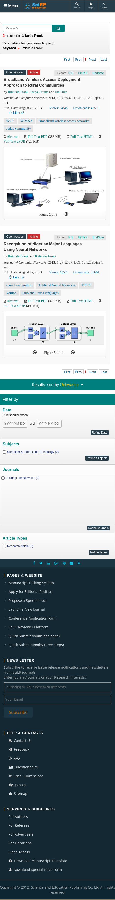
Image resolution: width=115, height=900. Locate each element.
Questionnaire (23, 767)
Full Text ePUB (14, 141)
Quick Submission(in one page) (34, 636)
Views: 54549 (58, 108)
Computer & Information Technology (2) (33, 452)
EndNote (98, 73)
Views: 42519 (58, 272)
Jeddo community (18, 128)
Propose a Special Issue (28, 600)
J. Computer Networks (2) (23, 478)
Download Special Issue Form (35, 869)
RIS (70, 73)
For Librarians (20, 843)
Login (90, 5)
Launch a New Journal (27, 609)
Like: (16, 113)
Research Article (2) (20, 546)
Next (92, 59)
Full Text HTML (81, 137)
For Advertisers (21, 834)
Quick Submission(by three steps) (36, 644)
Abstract (12, 137)
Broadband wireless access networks (64, 121)
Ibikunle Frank (18, 92)
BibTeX (82, 73)
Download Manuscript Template (38, 860)
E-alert (105, 5)
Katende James (45, 256)
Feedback (19, 749)
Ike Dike (61, 92)
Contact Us (20, 740)
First (67, 59)
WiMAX (26, 121)
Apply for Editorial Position (30, 591)
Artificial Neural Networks (56, 285)
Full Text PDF (37, 137)
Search (77, 5)
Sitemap (18, 793)
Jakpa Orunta (39, 92)
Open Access (19, 852)
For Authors (18, 816)
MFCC (86, 285)
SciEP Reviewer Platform (28, 627)
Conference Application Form (33, 618)
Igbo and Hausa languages (40, 293)
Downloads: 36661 (86, 272)
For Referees (19, 825)
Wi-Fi (10, 121)
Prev (78, 59)
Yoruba (11, 293)
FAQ (14, 758)
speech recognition (19, 285)
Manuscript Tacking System (31, 582)
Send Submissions (26, 776)
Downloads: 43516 (86, 108)
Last (104, 59)
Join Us (17, 784)
